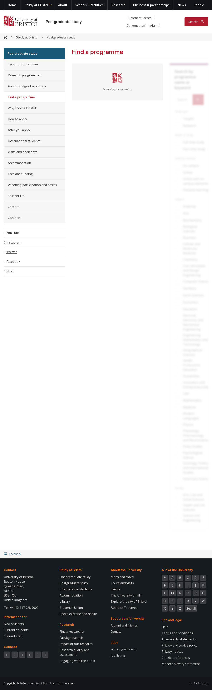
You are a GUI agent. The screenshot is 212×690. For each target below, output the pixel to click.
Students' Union (71, 608)
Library (65, 601)
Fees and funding (20, 174)
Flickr (10, 271)
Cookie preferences (176, 658)
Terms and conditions (177, 633)
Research (118, 5)
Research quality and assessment (74, 652)
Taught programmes (23, 64)
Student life (16, 196)
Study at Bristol (36, 5)
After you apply (19, 130)
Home (12, 5)
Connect (10, 647)
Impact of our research (76, 644)
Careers (13, 207)
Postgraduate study (64, 21)
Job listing (118, 655)
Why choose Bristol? (22, 108)
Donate (116, 631)
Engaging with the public (77, 661)
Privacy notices (172, 651)
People (199, 5)
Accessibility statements (179, 639)
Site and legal (172, 620)
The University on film (126, 595)
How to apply (17, 119)
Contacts (14, 218)
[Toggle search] (196, 21)
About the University (126, 570)
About (62, 5)
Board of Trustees (124, 608)
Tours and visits (122, 583)
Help (165, 627)
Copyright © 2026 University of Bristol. (28, 683)
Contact (10, 570)
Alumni (155, 25)
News (182, 5)
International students (24, 141)
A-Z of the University (177, 570)
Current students (139, 18)
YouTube (13, 233)
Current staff (136, 25)
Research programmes (24, 75)
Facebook (13, 261)
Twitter (11, 252)
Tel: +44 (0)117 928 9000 (21, 608)
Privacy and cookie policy (179, 645)
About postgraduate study (27, 86)
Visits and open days (22, 152)
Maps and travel (122, 577)
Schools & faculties (89, 5)
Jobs (114, 642)
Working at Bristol (124, 649)
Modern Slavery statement (181, 664)
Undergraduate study (75, 577)
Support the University (128, 618)
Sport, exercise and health (78, 614)
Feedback (15, 554)
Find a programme (21, 97)
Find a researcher (72, 631)
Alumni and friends (124, 625)
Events (115, 589)
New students (14, 624)
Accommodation (19, 163)
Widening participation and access (32, 185)
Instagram (13, 242)
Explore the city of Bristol (129, 601)
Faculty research (71, 638)
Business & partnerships (151, 5)
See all (191, 608)
